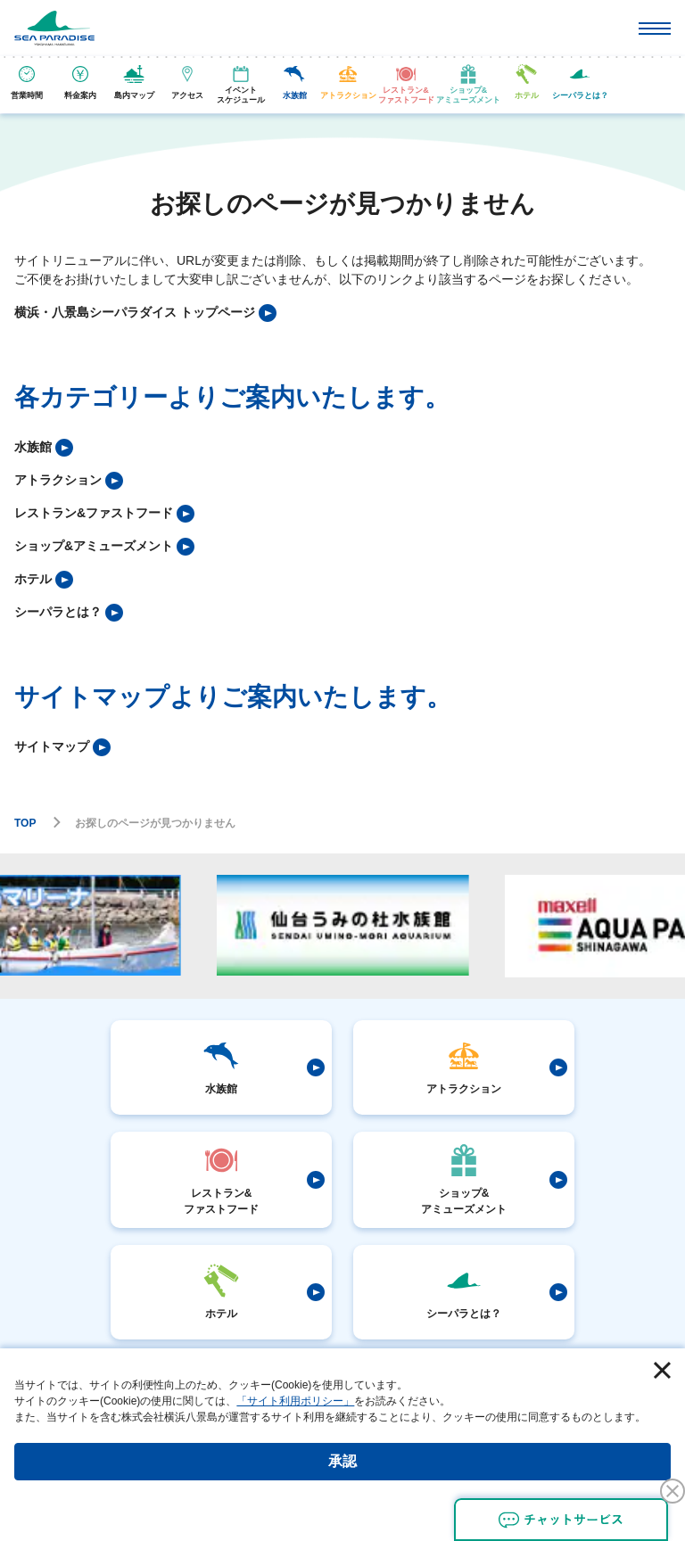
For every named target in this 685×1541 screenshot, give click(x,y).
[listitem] (145, 312)
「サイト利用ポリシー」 (295, 1401)
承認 (342, 1461)
